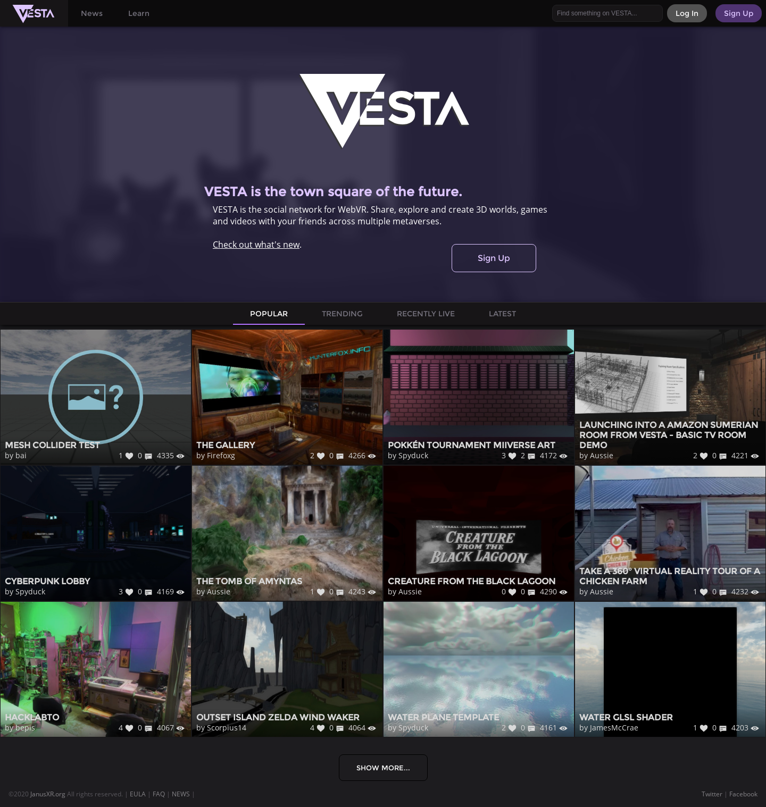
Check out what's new (256, 244)
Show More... (383, 767)
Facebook (743, 793)
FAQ (159, 793)
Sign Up (494, 258)
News (92, 13)
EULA (138, 793)
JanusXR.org (47, 793)
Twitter (712, 793)
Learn (138, 13)
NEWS (181, 793)
